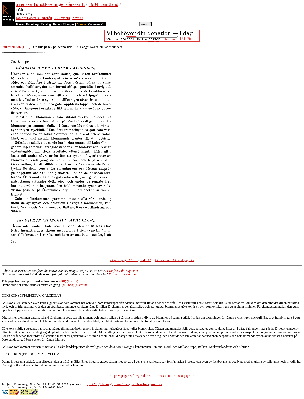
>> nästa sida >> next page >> (174, 260)
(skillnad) (68, 285)
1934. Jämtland (103, 4)
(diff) (62, 281)
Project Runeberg (27, 24)
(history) (72, 281)
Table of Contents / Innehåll (34, 18)
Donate (81, 24)
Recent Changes (63, 24)
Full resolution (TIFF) (16, 47)
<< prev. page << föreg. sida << (130, 260)
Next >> (77, 18)
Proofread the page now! (123, 270)
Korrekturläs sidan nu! (123, 274)
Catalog (46, 24)
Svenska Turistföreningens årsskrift (50, 4)
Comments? (96, 24)
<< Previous (62, 18)
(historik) (81, 285)
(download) (122, 385)
